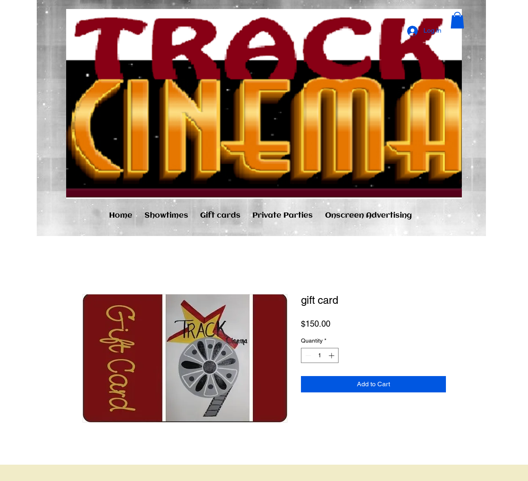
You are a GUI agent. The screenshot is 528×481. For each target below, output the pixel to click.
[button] (457, 20)
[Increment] (332, 355)
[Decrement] (307, 355)
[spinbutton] (319, 355)
